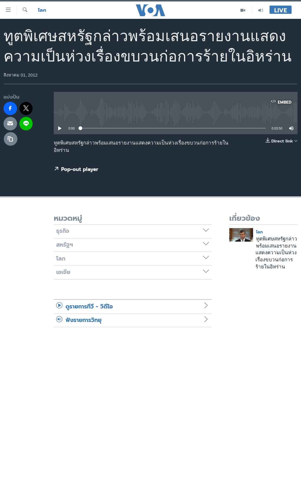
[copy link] (10, 139)
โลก (42, 10)
